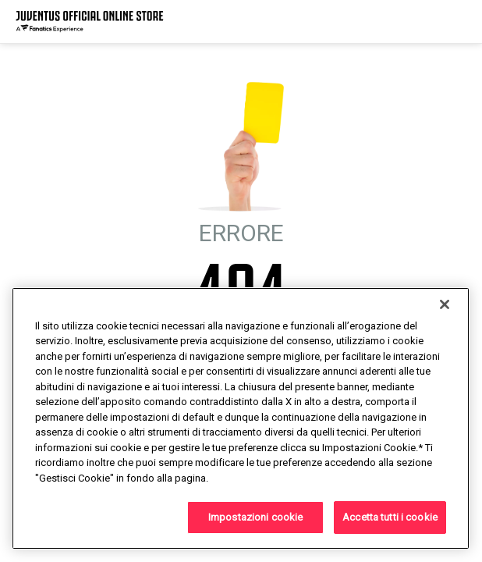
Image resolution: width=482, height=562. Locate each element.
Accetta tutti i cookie (390, 517)
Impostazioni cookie (255, 517)
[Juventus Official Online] (90, 21)
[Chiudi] (444, 304)
